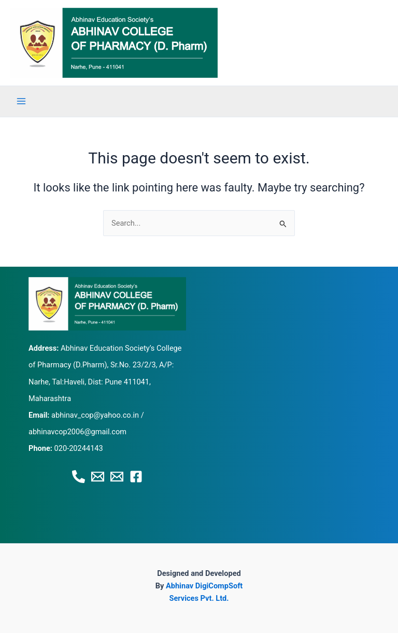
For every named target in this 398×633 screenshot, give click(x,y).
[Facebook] (136, 476)
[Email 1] (97, 476)
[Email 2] (116, 476)
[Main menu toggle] (21, 101)
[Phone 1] (78, 476)
